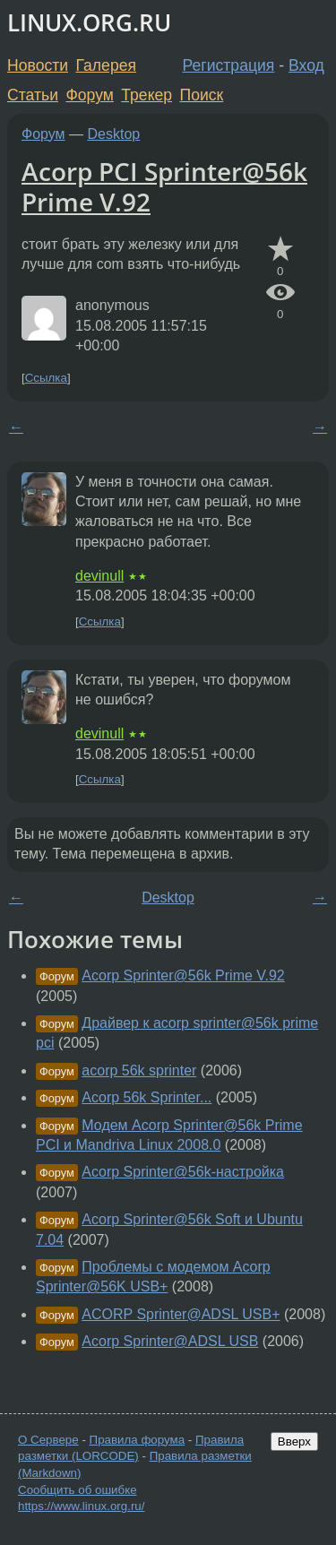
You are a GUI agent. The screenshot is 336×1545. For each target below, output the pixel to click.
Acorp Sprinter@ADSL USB (170, 1341)
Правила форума (137, 1439)
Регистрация (229, 65)
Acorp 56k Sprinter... (146, 1097)
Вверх (294, 1441)
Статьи (32, 95)
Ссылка (46, 377)
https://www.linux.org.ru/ (81, 1506)
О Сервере (48, 1439)
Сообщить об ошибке (77, 1490)
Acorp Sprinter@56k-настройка (183, 1171)
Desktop (114, 134)
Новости (37, 65)
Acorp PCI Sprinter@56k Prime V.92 (164, 186)
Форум (89, 95)
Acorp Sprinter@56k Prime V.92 (183, 975)
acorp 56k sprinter (139, 1070)
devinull (99, 575)
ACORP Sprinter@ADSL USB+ (181, 1314)
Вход (306, 65)
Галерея (106, 65)
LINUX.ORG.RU (89, 23)
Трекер (146, 95)
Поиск (202, 95)
